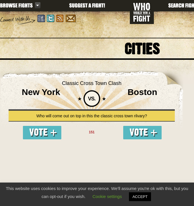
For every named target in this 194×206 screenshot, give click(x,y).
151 (92, 132)
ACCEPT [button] (140, 197)
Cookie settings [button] (107, 196)
